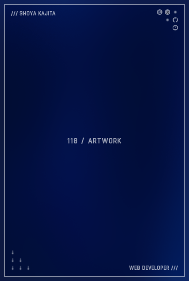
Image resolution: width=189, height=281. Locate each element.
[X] (159, 12)
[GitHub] (175, 20)
